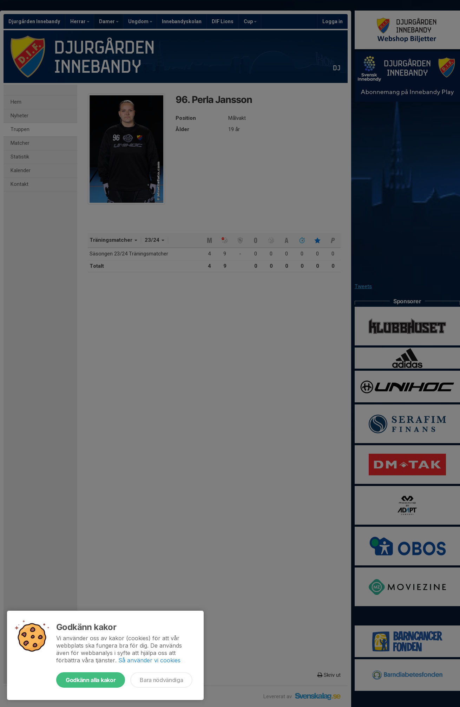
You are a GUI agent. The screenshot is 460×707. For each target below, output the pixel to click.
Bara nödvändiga (161, 679)
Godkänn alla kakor (91, 679)
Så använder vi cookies (149, 660)
